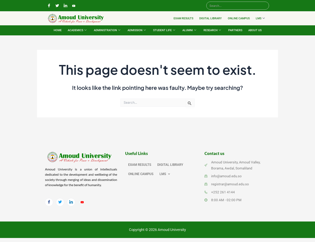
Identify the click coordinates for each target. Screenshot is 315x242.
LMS (260, 18)
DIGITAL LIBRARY (210, 18)
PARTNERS (235, 30)
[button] (164, 174)
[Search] (237, 6)
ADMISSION (137, 30)
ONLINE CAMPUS (239, 18)
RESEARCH (212, 30)
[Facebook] (49, 6)
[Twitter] (57, 6)
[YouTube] (74, 6)
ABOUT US (255, 30)
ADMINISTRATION (107, 30)
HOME (58, 30)
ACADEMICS (77, 30)
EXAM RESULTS (183, 18)
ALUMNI (189, 30)
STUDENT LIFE (164, 30)
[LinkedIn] (65, 6)
